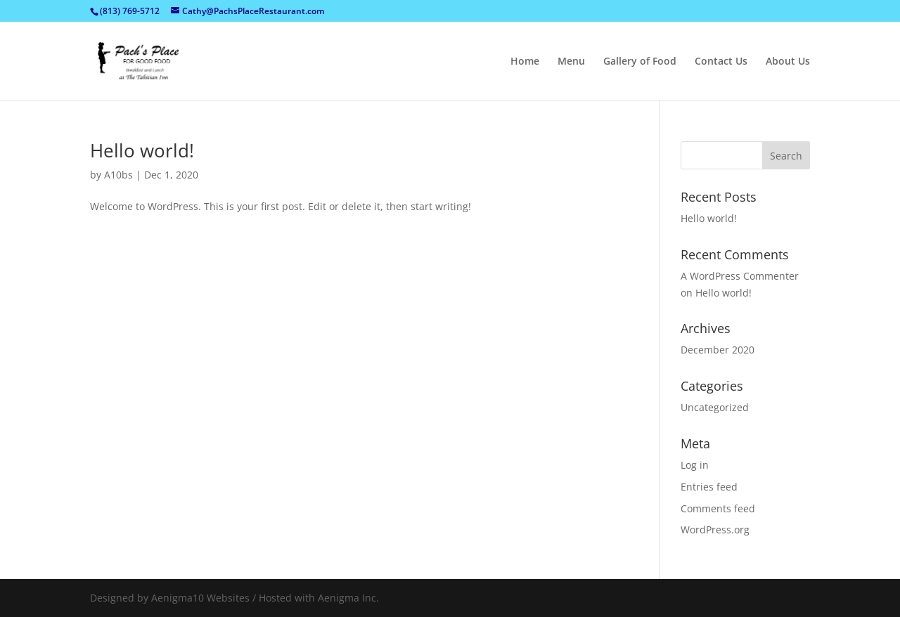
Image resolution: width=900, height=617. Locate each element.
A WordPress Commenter (740, 275)
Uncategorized (715, 407)
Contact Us (721, 61)
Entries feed (709, 486)
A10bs (118, 174)
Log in (695, 465)
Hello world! (142, 150)
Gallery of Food (639, 61)
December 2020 (717, 349)
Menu (571, 61)
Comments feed (718, 508)
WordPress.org (715, 529)
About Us (788, 61)
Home (524, 61)
